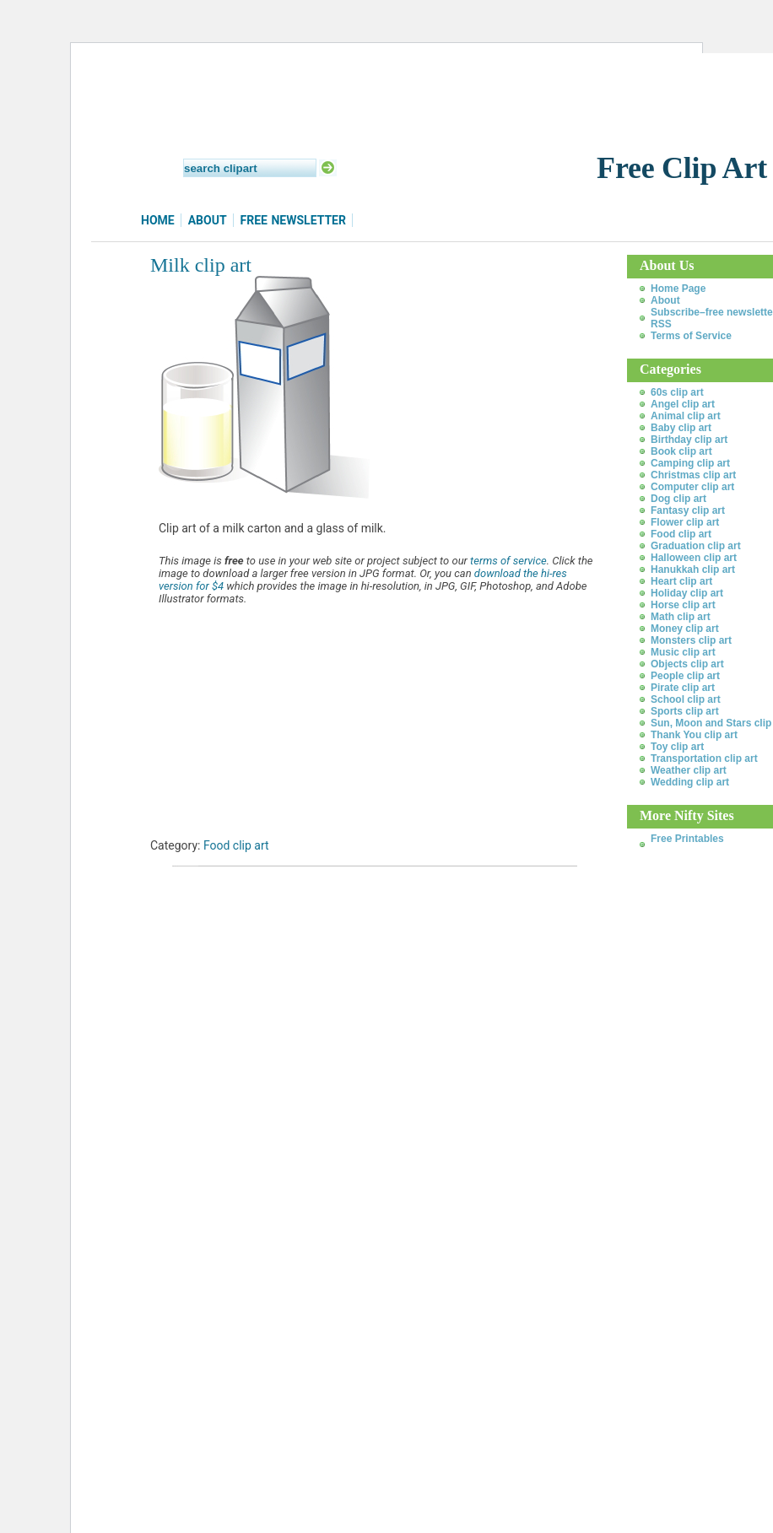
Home (158, 220)
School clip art (686, 699)
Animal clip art (686, 416)
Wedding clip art (690, 782)
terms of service (508, 560)
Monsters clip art (691, 640)
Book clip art (681, 451)
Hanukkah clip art (693, 569)
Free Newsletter (293, 220)
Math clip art (681, 617)
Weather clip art (689, 770)
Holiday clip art (687, 593)
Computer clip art (692, 487)
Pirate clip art (683, 688)
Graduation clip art (696, 546)
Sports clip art (685, 711)
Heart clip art (681, 581)
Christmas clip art (693, 475)
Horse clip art (683, 605)
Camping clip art (690, 463)
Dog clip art (678, 499)
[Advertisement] (347, 929)
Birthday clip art (689, 439)
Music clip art (683, 652)
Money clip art (685, 628)
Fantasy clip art (688, 510)
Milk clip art (200, 265)
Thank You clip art (694, 735)
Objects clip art (687, 664)
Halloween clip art (694, 558)
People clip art (685, 676)
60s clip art (677, 392)
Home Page (678, 288)
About (207, 220)
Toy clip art (677, 747)
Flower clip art (685, 522)
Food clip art (236, 845)
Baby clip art (681, 428)
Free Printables (687, 839)
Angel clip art (683, 404)
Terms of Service (691, 336)
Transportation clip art (704, 758)
